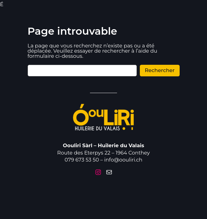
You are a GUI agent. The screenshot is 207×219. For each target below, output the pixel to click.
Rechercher (159, 65)
